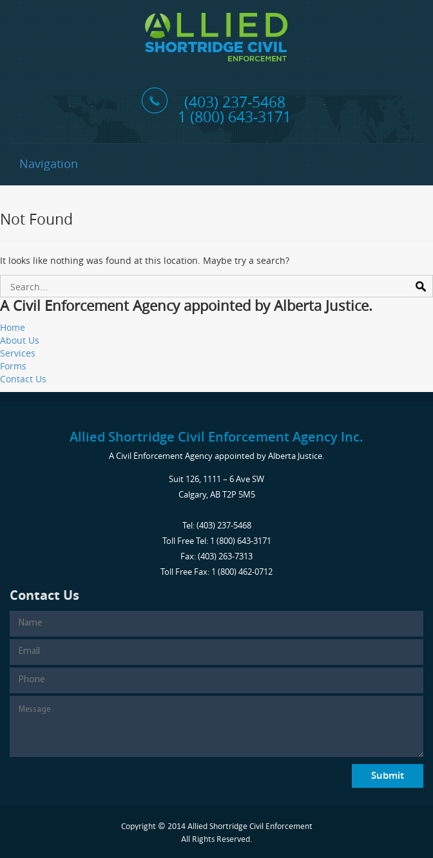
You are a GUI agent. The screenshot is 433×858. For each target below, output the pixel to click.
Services (17, 353)
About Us (19, 340)
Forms (13, 366)
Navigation (48, 163)
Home (12, 327)
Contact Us (23, 379)
